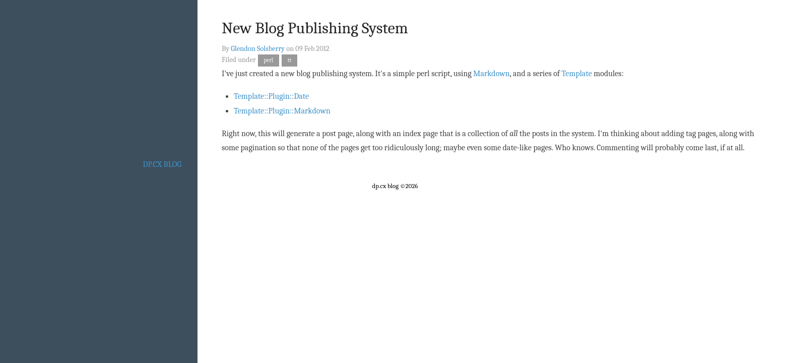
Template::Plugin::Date (271, 96)
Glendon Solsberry (258, 48)
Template (577, 73)
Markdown (491, 73)
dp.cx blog (162, 164)
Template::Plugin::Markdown (282, 110)
